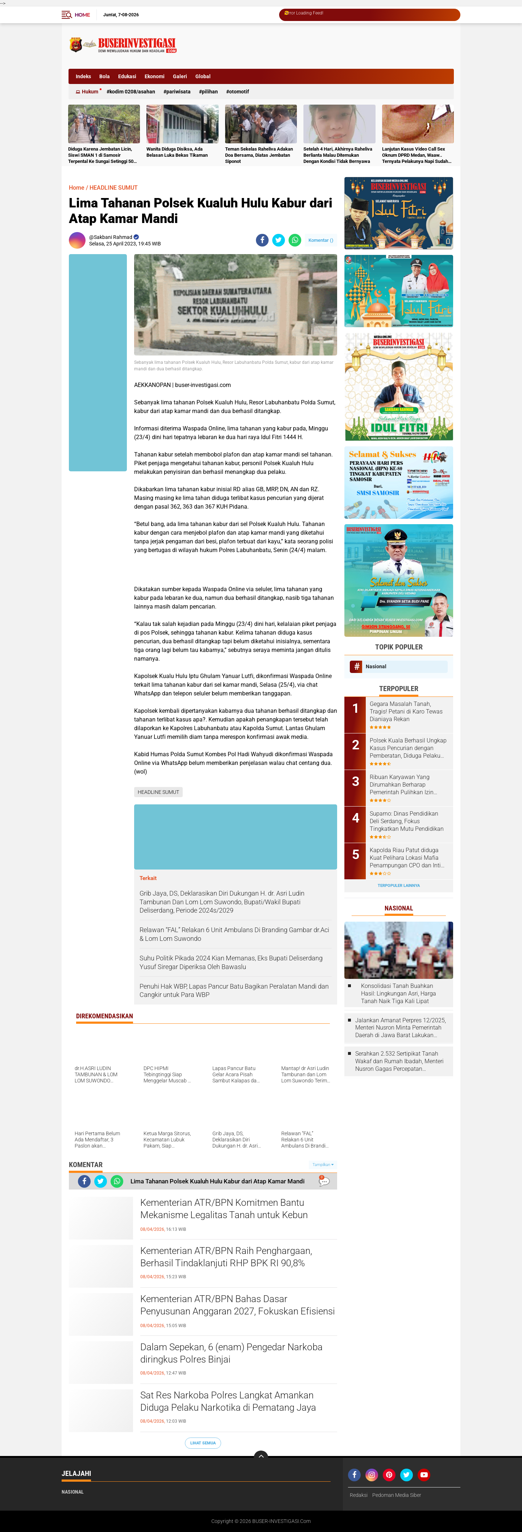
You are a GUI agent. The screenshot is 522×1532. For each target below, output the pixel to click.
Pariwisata (178, 91)
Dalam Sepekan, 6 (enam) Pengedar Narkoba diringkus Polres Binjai (231, 1353)
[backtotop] (261, 1458)
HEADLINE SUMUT (114, 187)
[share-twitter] (278, 240)
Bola (104, 76)
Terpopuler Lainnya (399, 885)
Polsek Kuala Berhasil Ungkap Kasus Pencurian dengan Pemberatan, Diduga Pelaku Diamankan (408, 748)
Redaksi (359, 1495)
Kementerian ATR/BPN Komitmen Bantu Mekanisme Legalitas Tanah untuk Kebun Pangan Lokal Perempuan (224, 1215)
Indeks (83, 76)
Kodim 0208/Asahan (132, 91)
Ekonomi (155, 76)
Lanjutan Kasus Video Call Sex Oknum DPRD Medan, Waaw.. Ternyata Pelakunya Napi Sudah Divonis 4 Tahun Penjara (415, 155)
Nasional (376, 666)
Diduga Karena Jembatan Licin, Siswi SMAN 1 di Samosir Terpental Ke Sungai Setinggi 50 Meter (100, 155)
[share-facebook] (262, 240)
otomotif (239, 91)
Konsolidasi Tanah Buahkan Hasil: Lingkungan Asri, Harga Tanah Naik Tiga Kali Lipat (398, 993)
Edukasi (127, 76)
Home (82, 15)
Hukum (90, 91)
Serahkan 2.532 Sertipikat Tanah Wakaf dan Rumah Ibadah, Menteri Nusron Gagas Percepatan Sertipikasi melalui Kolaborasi (399, 1061)
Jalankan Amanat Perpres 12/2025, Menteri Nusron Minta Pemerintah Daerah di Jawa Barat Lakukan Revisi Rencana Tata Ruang (400, 1028)
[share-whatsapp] (295, 240)
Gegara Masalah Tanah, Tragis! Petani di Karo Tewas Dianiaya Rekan (406, 711)
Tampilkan (323, 1164)
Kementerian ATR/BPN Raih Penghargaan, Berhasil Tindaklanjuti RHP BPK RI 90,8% (226, 1256)
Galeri (180, 76)
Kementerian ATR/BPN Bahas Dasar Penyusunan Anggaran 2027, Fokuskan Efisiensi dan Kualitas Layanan (237, 1311)
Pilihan (210, 91)
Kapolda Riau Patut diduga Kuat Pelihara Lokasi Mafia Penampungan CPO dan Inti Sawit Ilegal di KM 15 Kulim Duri (405, 858)
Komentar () (321, 240)
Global (203, 76)
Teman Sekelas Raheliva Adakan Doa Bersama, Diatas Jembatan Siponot (259, 155)
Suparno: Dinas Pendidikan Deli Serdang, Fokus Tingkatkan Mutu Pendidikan (407, 821)
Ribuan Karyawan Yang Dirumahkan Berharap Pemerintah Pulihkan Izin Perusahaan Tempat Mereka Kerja (406, 785)
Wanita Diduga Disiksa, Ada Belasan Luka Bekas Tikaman (177, 152)
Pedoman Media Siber (396, 1495)
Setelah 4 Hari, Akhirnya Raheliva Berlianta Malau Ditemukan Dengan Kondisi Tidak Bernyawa (337, 155)
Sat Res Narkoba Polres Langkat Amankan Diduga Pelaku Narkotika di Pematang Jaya (228, 1401)
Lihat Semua (203, 1443)
